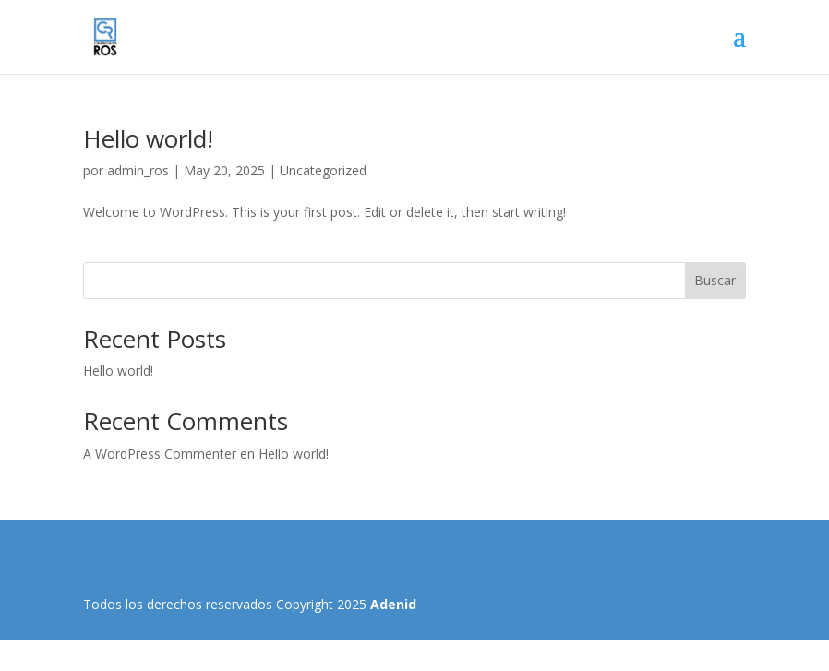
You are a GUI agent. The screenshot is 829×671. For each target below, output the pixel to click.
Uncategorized (323, 170)
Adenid (393, 604)
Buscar (715, 280)
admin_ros (138, 170)
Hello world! (148, 138)
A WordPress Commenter (159, 453)
